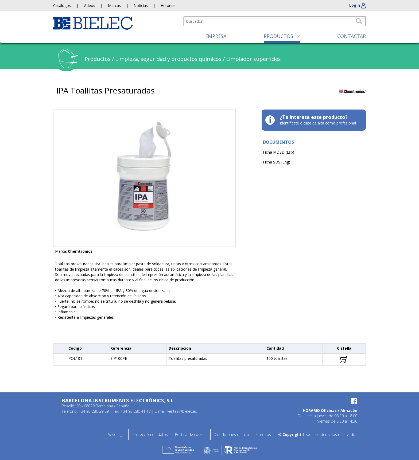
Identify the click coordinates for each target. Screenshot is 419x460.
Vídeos (89, 5)
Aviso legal (116, 434)
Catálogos (62, 5)
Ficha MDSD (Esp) (278, 152)
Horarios (168, 5)
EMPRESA (215, 36)
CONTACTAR (351, 36)
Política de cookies (191, 434)
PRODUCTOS (278, 36)
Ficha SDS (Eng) (276, 162)
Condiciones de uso (232, 434)
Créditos (263, 434)
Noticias (141, 5)
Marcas (114, 5)
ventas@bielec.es (182, 411)
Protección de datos (150, 434)
